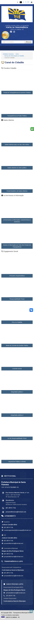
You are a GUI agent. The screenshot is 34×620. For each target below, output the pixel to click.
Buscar (28, 42)
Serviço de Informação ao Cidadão (14, 56)
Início (17, 54)
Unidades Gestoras (8, 54)
